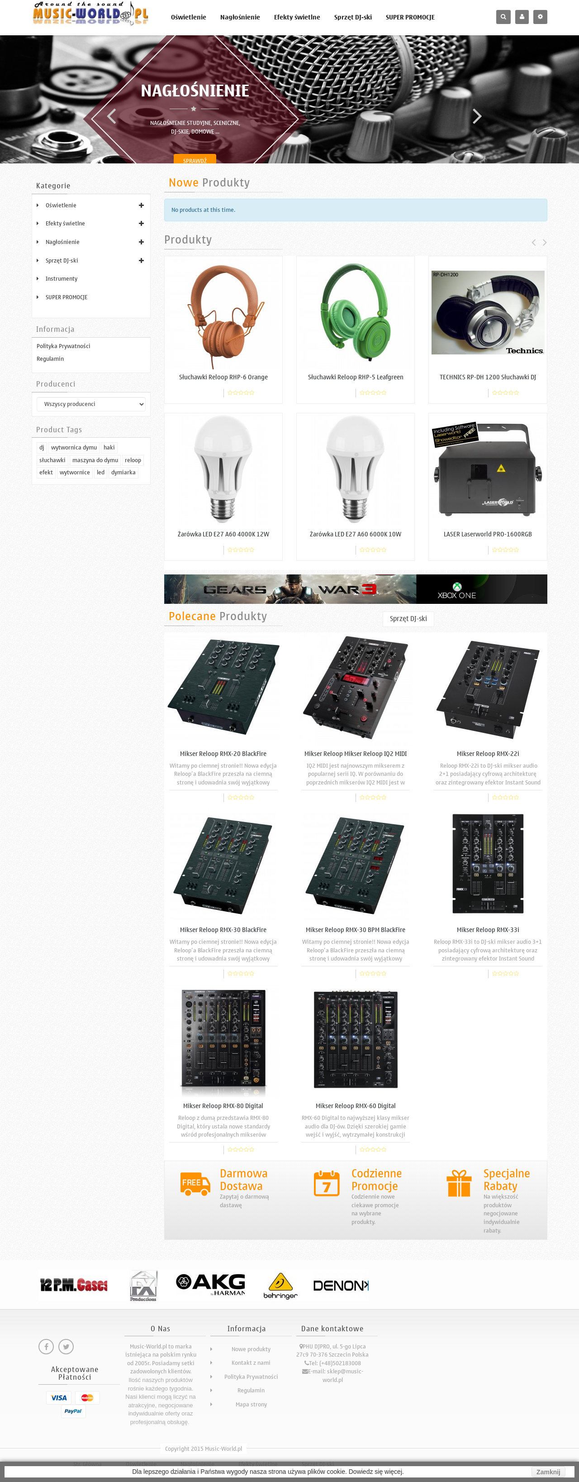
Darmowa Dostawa (244, 1180)
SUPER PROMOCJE (410, 17)
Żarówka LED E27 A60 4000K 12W (223, 534)
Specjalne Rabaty (507, 1180)
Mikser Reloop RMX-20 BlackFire (223, 754)
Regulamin (50, 359)
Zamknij (548, 1472)
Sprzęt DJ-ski (353, 17)
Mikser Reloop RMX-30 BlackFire (223, 930)
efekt (46, 600)
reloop (133, 588)
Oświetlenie (188, 17)
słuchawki (52, 588)
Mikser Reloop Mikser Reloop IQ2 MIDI (355, 754)
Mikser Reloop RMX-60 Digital (356, 1106)
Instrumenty (61, 278)
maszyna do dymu (95, 588)
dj (41, 575)
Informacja (55, 329)
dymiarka (123, 600)
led (100, 600)
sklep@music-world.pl (343, 1375)
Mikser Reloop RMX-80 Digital (223, 1106)
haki (109, 575)
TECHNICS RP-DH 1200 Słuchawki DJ (488, 377)
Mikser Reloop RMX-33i (488, 930)
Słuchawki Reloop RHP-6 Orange (223, 377)
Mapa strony (251, 1404)
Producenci (56, 384)
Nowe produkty (251, 1349)
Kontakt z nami (251, 1363)
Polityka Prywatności (63, 346)
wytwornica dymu (74, 575)
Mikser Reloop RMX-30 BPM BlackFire (355, 930)
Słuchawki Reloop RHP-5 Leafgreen (355, 377)
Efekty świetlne (297, 17)
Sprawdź (195, 161)
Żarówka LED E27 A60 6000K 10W (355, 534)
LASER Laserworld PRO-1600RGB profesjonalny (488, 538)
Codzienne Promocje (376, 1180)
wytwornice (75, 600)
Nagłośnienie (240, 17)
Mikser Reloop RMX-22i (488, 754)
